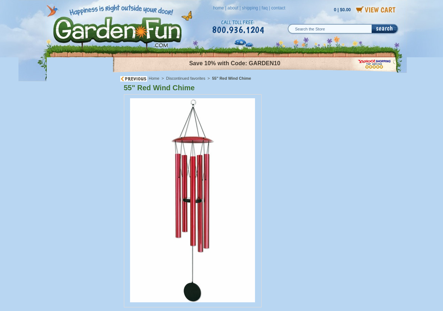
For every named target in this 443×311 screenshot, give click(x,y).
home (218, 8)
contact (278, 8)
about (232, 8)
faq (265, 8)
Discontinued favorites (185, 78)
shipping (250, 8)
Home (154, 78)
